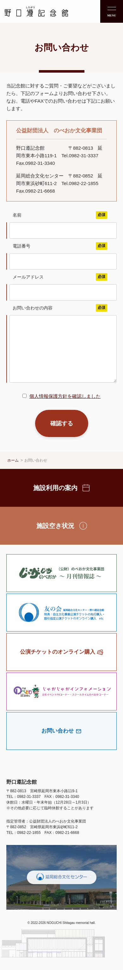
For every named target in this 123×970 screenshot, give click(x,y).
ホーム (13, 473)
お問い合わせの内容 (60, 308)
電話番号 (60, 246)
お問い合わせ (35, 473)
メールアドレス (60, 277)
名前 (60, 215)
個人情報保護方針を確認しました (65, 408)
